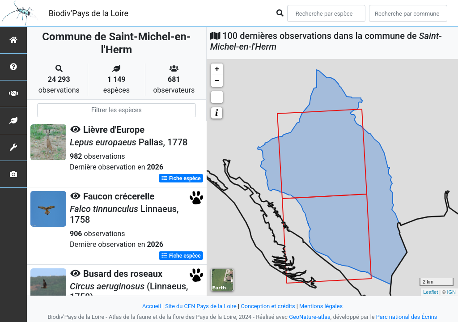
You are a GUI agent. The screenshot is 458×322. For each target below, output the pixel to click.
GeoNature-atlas (310, 317)
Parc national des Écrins (406, 317)
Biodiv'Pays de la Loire (88, 13)
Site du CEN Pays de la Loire (201, 306)
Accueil (151, 306)
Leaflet (430, 292)
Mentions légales (321, 306)
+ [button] (217, 69)
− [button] (217, 81)
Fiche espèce (181, 178)
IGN (451, 292)
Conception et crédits (268, 306)
